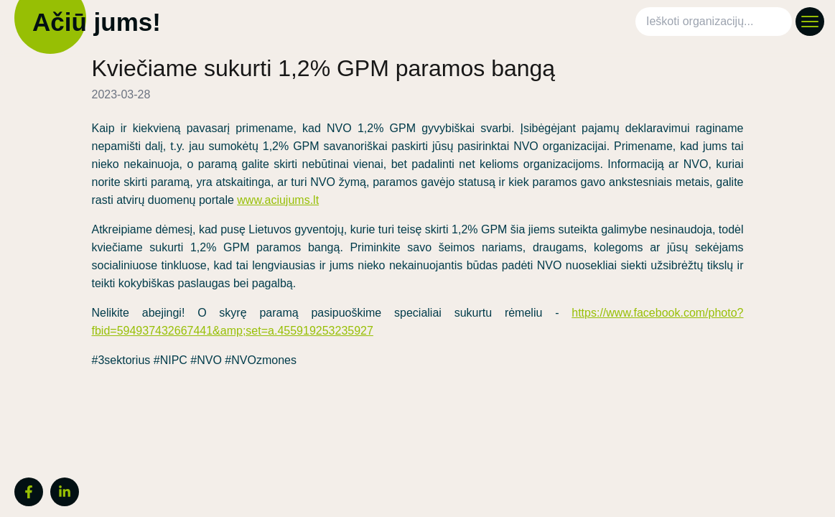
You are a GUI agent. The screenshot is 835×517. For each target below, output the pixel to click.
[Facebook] (28, 492)
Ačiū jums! (93, 22)
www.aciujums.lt (278, 200)
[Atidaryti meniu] (810, 21)
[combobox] (716, 21)
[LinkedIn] (64, 492)
